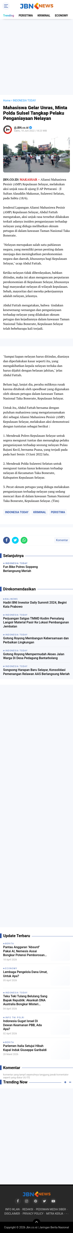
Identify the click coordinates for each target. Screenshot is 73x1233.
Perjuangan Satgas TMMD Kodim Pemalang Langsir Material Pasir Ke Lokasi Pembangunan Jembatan (36, 622)
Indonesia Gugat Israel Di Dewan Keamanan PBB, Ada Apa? (22, 1025)
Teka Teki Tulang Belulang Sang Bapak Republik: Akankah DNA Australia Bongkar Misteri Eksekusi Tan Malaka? (25, 1000)
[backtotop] (36, 1223)
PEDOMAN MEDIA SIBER (51, 1209)
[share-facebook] (6, 540)
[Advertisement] (36, 57)
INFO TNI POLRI (14, 1017)
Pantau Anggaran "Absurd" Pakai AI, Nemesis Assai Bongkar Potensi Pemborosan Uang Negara (24, 951)
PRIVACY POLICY (33, 1213)
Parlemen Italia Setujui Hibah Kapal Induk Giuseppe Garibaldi (25, 1048)
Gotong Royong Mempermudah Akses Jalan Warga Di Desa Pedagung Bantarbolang (33, 656)
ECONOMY (61, 15)
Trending (8, 15)
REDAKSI (27, 1209)
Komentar (62, 540)
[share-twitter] (15, 540)
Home (7, 100)
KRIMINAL (44, 15)
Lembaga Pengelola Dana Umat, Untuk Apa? (25, 974)
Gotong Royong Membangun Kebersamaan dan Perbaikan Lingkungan (36, 640)
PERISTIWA (26, 15)
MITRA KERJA (54, 1213)
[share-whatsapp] (24, 540)
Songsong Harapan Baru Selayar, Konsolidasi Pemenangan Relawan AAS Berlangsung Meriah (36, 672)
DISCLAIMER (12, 1213)
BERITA (9, 944)
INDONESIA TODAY (16, 512)
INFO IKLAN (12, 1209)
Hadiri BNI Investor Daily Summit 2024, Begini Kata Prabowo (35, 604)
